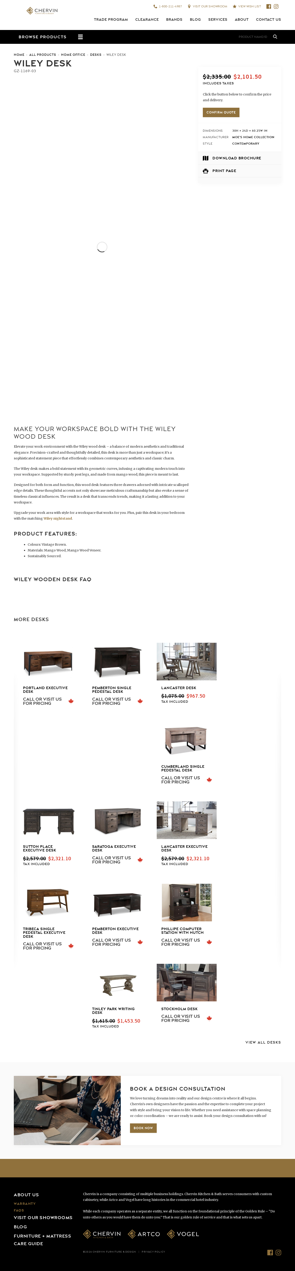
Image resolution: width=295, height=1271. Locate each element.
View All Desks (263, 1042)
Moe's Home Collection (253, 137)
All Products (42, 55)
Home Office (73, 55)
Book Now (143, 1128)
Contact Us (268, 20)
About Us (26, 1194)
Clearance (147, 20)
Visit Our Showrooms (43, 1217)
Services (217, 20)
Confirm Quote (221, 112)
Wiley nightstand (58, 518)
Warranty (25, 1204)
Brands (174, 20)
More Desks (31, 619)
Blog (195, 20)
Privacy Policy (153, 1252)
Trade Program (111, 20)
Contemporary (246, 143)
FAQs (19, 1210)
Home (19, 55)
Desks (96, 55)
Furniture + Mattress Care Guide (42, 1240)
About (242, 20)
